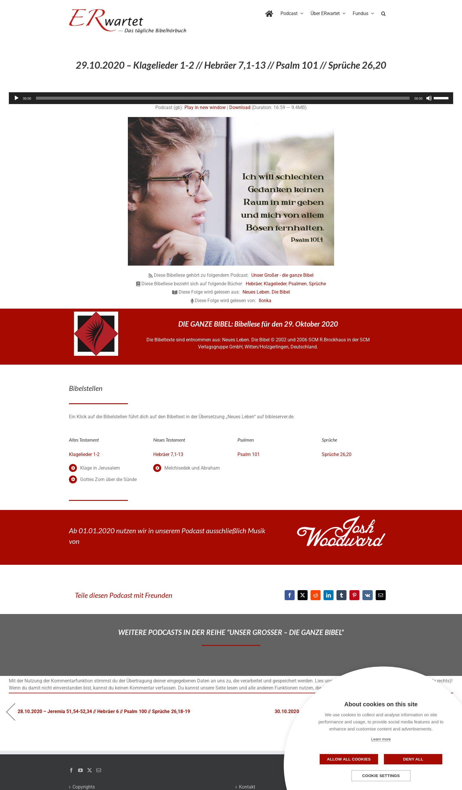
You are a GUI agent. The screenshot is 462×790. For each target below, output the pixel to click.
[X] (302, 595)
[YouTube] (80, 770)
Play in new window (205, 107)
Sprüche (317, 284)
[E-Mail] (380, 595)
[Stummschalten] (429, 98)
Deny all (410, 759)
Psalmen (297, 284)
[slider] (223, 98)
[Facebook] (289, 595)
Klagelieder (275, 284)
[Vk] (367, 595)
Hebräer (254, 284)
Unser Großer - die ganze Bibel (282, 275)
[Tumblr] (341, 595)
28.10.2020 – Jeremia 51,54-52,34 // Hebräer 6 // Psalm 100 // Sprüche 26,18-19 (104, 711)
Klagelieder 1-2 (84, 454)
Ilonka (265, 300)
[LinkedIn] (328, 595)
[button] (383, 12)
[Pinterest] (354, 595)
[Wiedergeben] (16, 98)
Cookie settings (381, 775)
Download (239, 107)
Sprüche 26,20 (337, 454)
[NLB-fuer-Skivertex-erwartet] (96, 314)
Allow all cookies (351, 759)
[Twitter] (89, 770)
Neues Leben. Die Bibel (266, 292)
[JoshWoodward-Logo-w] (341, 518)
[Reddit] (315, 595)
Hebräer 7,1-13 (168, 454)
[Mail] (98, 770)
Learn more (381, 739)
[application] (231, 98)
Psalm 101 (248, 454)
